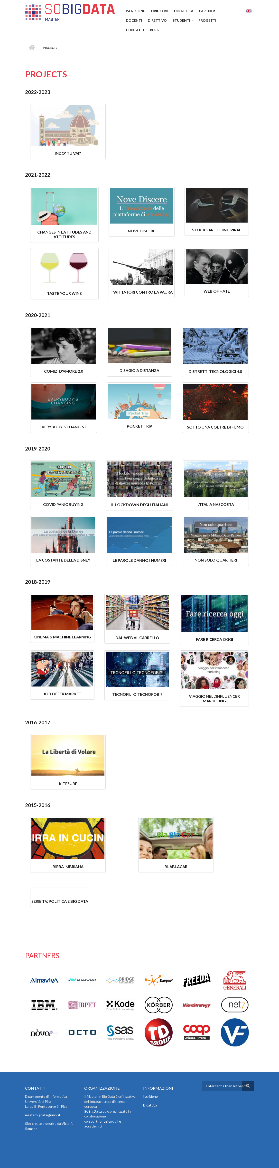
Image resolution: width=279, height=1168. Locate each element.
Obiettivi (159, 11)
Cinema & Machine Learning (62, 637)
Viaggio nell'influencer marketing (214, 698)
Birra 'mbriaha (68, 866)
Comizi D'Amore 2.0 (63, 371)
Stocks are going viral (216, 229)
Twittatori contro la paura (142, 292)
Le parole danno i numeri (139, 560)
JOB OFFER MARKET (62, 693)
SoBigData (93, 1111)
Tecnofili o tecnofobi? (137, 694)
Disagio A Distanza (139, 370)
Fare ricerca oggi (214, 639)
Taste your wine (64, 293)
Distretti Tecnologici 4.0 (215, 371)
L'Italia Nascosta (215, 504)
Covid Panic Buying (63, 504)
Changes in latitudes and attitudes (64, 234)
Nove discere (141, 230)
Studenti (181, 20)
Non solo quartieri (216, 560)
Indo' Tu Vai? (68, 153)
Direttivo (157, 20)
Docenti (134, 20)
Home (31, 48)
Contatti (135, 30)
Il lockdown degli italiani (139, 504)
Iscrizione (135, 11)
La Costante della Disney (63, 560)
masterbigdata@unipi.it (42, 1115)
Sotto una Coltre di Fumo (215, 427)
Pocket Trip (139, 426)
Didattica (183, 11)
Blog (154, 30)
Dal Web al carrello (137, 637)
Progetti (207, 20)
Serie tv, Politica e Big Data (59, 901)
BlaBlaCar (176, 866)
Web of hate (217, 291)
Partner (207, 11)
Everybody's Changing (63, 426)
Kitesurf (68, 783)
